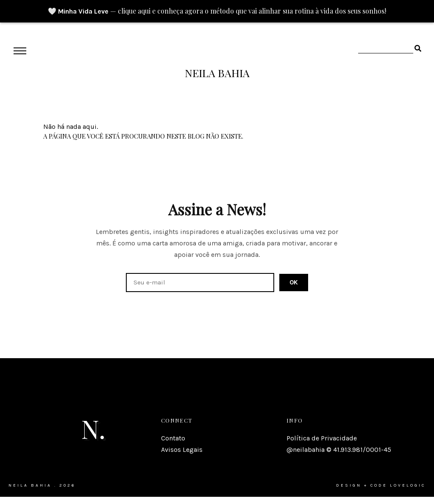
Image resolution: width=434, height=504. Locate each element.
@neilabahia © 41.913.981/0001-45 (339, 450)
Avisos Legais (182, 450)
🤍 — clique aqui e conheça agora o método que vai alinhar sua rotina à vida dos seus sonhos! (217, 11)
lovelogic (408, 485)
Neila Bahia (217, 73)
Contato (173, 438)
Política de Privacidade (322, 438)
